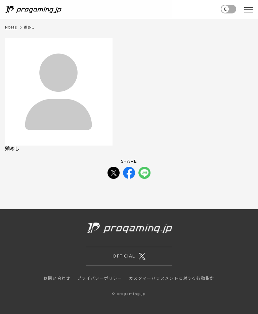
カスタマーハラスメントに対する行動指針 (172, 278)
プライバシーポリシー (99, 278)
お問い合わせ (56, 278)
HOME (11, 27)
